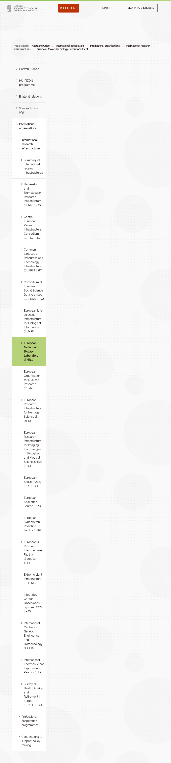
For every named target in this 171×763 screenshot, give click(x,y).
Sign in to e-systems (141, 8)
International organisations (105, 46)
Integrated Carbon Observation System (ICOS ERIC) (33, 603)
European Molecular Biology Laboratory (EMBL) (63, 49)
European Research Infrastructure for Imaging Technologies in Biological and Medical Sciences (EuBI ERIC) (33, 449)
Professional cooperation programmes (29, 721)
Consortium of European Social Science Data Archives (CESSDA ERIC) (34, 290)
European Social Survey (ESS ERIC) (33, 482)
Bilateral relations (30, 96)
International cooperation (70, 46)
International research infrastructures (30, 144)
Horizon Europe (29, 69)
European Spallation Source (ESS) (32, 502)
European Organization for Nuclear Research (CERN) (32, 380)
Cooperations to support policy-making (31, 741)
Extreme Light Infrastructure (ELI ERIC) (33, 579)
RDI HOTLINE (68, 8)
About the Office (41, 46)
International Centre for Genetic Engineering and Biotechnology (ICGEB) (33, 636)
